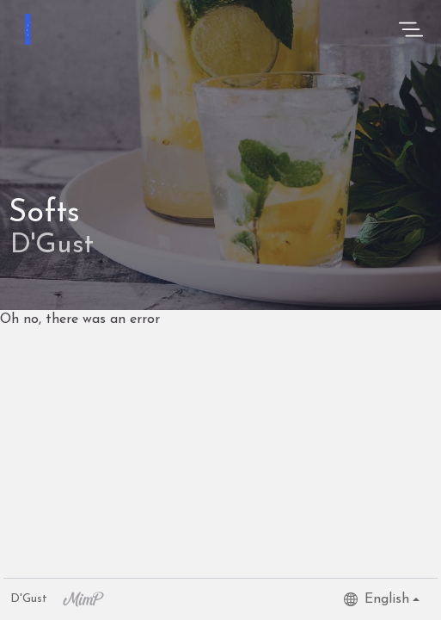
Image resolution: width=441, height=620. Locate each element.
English (376, 599)
